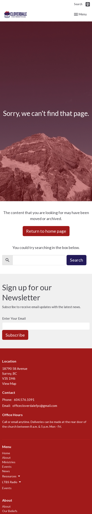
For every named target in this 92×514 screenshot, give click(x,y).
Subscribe (15, 334)
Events (7, 466)
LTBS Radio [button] (12, 482)
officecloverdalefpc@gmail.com (34, 406)
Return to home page (46, 231)
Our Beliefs (9, 511)
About (6, 457)
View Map (9, 383)
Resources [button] (11, 476)
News (6, 471)
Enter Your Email (14, 318)
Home (6, 453)
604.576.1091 (24, 400)
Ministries (8, 462)
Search (78, 4)
